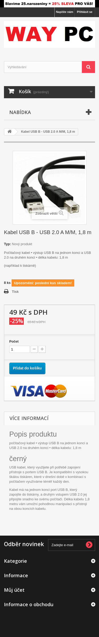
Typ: (7, 244)
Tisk (15, 292)
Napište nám (64, 11)
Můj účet (14, 590)
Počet (13, 341)
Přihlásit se (84, 11)
